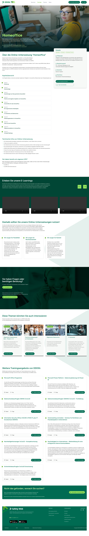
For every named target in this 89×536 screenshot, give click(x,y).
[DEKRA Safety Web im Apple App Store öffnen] (23, 521)
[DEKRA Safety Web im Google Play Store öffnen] (14, 521)
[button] (79, 187)
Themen (45, 2)
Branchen (33, 2)
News (50, 2)
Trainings (39, 2)
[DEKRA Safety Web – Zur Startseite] (8, 2)
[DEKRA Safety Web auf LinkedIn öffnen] (83, 510)
